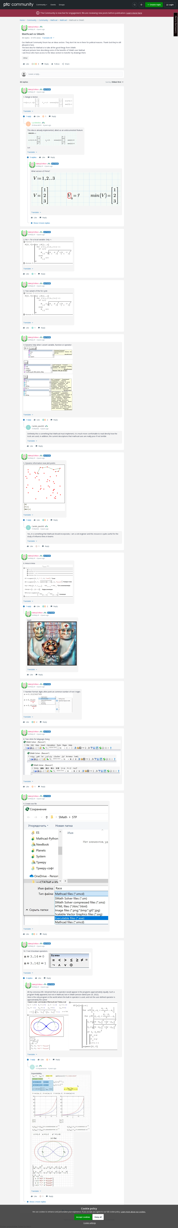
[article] (72, 103)
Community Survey (175, 24)
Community (31, 20)
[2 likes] (45, 420)
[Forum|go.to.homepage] (18, 5)
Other (25, 58)
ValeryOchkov (33, 27)
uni (37, 1066)
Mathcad (53, 20)
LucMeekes (36, 122)
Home (22, 20)
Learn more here (134, 13)
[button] (154, 4)
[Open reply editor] (72, 74)
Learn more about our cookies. (133, 1212)
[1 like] (44, 116)
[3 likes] (35, 64)
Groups (62, 4)
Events (53, 4)
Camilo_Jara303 (38, 426)
